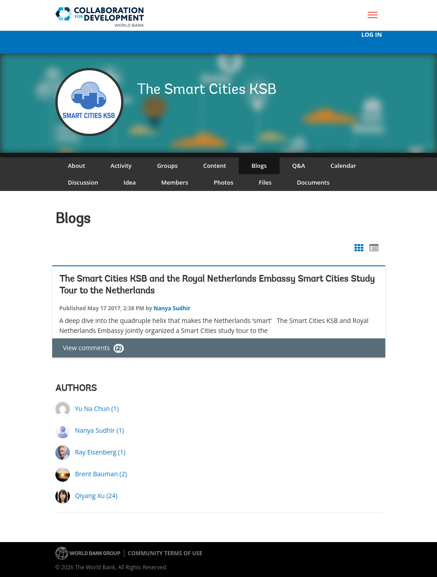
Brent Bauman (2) (101, 473)
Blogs (259, 165)
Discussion (83, 182)
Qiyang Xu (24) (96, 495)
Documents (313, 182)
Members (174, 182)
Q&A (298, 165)
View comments (93, 347)
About (76, 165)
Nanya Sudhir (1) (99, 430)
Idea (129, 182)
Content (214, 165)
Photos (224, 182)
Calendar (343, 165)
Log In (371, 35)
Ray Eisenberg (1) (100, 452)
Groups (167, 165)
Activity (121, 165)
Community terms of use (165, 553)
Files (265, 182)
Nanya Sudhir (171, 308)
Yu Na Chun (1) (96, 408)
